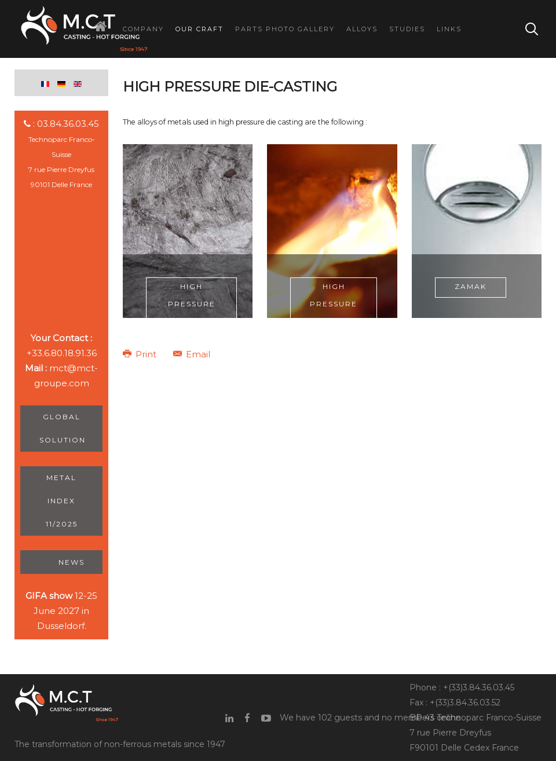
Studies (407, 29)
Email (191, 354)
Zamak (471, 286)
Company (143, 29)
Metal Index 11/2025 (62, 500)
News (70, 562)
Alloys (362, 29)
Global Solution (62, 428)
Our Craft (199, 29)
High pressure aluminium (191, 303)
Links (449, 29)
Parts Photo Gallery (285, 29)
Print (141, 354)
